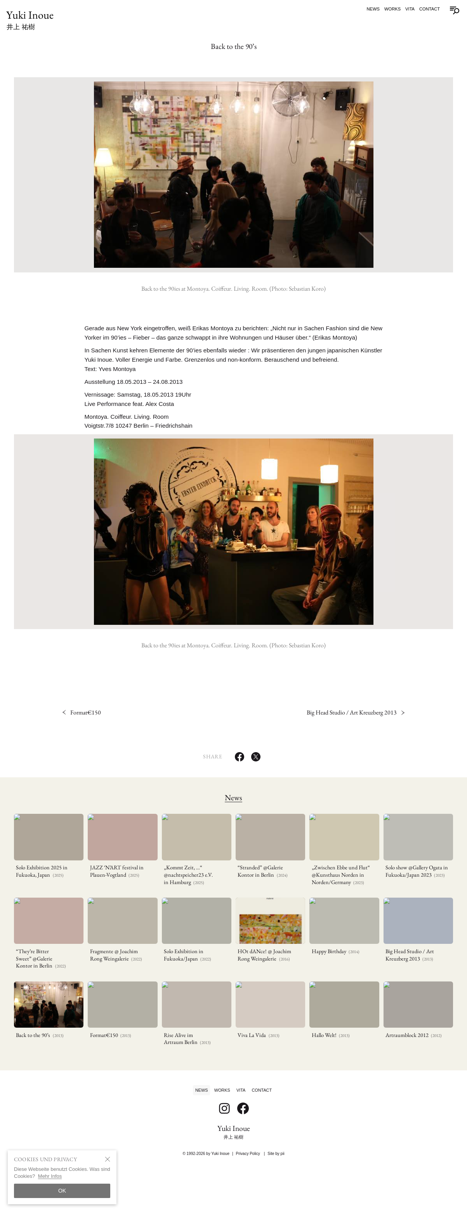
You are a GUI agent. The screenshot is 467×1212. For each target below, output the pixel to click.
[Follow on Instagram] (224, 1158)
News (370, 9)
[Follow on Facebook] (243, 1158)
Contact (427, 9)
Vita (407, 9)
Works (390, 9)
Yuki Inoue (32, 20)
